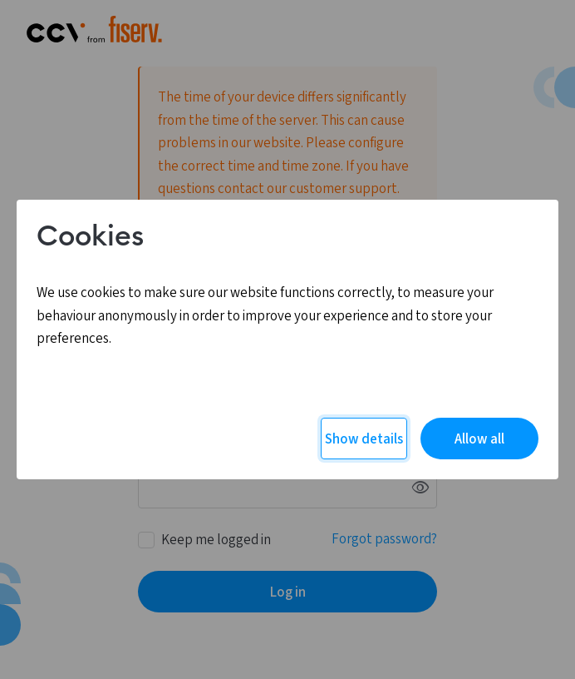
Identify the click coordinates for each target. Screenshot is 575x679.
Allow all (479, 439)
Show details (364, 439)
